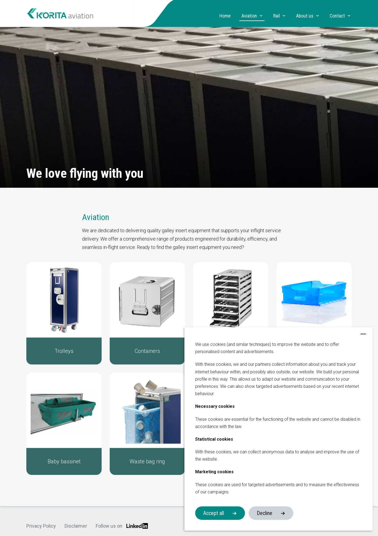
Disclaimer (76, 526)
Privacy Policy (41, 526)
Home (225, 15)
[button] (64, 317)
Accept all (213, 513)
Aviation (249, 15)
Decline (264, 513)
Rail (276, 15)
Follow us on (122, 526)
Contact (337, 15)
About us (304, 15)
